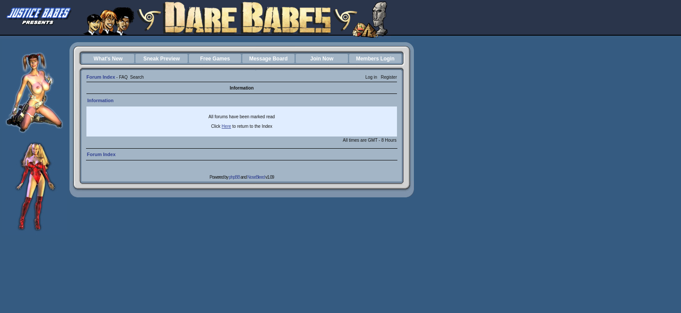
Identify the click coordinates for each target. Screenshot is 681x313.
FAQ (123, 77)
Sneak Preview (161, 59)
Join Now (321, 59)
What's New (108, 59)
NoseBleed (255, 177)
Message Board (268, 59)
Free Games (215, 59)
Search (137, 77)
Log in (371, 77)
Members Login (375, 59)
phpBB (234, 177)
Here (226, 126)
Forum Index (100, 77)
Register (389, 77)
